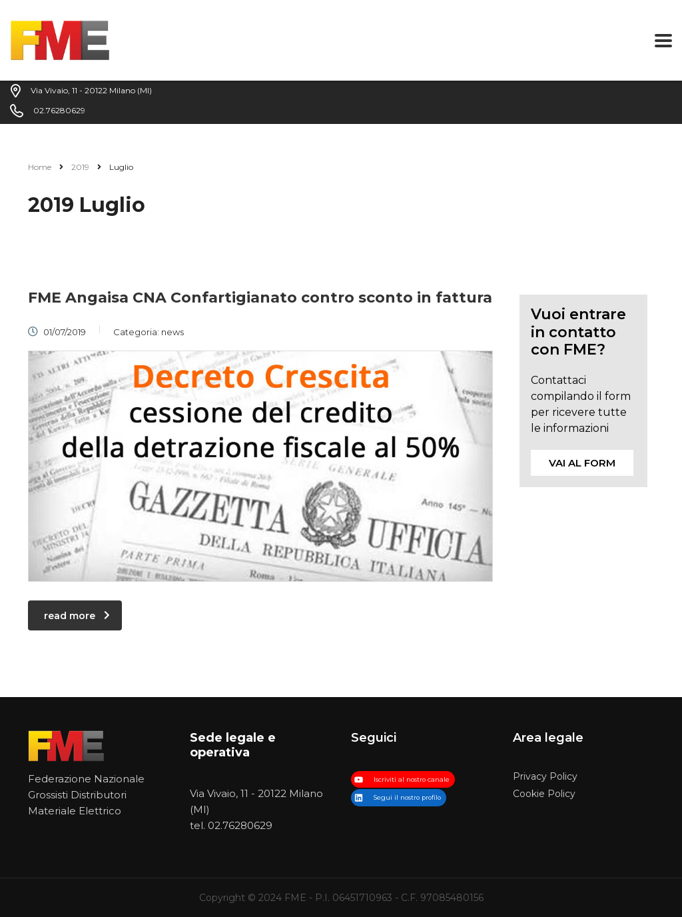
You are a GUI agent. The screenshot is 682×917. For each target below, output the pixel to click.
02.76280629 (240, 825)
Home (39, 167)
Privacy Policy (545, 776)
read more (77, 616)
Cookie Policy (544, 794)
